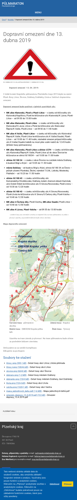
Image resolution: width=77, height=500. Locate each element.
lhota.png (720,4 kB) (15, 383)
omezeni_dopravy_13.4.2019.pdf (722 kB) (25, 395)
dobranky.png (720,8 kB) (17, 379)
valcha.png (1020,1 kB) (17, 387)
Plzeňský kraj (9, 411)
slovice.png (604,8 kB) (16, 371)
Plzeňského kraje (13, 4)
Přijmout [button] (68, 484)
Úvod (4, 20)
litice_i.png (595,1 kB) (16, 363)
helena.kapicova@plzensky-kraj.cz (49, 456)
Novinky (11, 20)
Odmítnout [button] (54, 484)
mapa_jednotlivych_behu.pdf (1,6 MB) (24, 391)
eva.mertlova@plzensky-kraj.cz (45, 459)
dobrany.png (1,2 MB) (16, 375)
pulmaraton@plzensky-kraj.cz (48, 453)
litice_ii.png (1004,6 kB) (17, 367)
